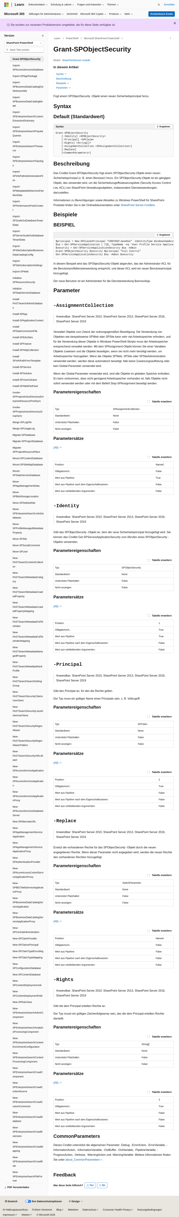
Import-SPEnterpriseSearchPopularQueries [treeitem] (28, 131)
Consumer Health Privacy (117, 1209)
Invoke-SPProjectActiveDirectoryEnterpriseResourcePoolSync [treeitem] (28, 396)
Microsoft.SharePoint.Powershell (101, 38)
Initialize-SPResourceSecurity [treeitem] (24, 280)
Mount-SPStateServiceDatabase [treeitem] (26, 473)
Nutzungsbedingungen (149, 1209)
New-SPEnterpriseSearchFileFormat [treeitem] (27, 1176)
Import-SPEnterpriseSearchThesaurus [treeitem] (28, 146)
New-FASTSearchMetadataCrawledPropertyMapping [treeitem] (28, 607)
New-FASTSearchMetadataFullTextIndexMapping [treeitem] (28, 636)
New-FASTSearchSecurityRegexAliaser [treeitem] (27, 726)
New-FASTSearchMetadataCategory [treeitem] (28, 577)
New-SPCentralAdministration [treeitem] (26, 930)
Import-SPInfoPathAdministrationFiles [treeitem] (28, 176)
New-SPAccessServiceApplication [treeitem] (28, 768)
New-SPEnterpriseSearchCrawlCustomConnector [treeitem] (28, 1102)
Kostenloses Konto (162, 14)
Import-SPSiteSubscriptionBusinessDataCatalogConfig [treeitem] (28, 250)
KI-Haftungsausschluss (15, 1209)
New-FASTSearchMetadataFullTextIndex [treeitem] (28, 621)
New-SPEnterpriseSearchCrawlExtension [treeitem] (28, 1131)
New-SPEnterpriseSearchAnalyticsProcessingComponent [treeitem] (28, 1027)
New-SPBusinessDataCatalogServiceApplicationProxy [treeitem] (28, 917)
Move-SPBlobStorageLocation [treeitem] (26, 494)
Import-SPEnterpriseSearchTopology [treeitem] (28, 161)
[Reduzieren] (42, 36)
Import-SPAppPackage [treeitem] (25, 76)
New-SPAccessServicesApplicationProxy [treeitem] (28, 796)
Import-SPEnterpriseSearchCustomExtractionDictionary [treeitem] (28, 116)
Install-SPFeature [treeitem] (22, 343)
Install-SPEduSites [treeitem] (23, 337)
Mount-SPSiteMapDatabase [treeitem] (28, 464)
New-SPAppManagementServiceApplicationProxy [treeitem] (27, 847)
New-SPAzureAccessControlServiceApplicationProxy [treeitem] (28, 872)
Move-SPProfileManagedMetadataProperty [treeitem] (28, 528)
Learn (57, 38)
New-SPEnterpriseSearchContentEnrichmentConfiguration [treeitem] (28, 1042)
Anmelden (169, 4)
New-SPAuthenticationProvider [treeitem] (26, 859)
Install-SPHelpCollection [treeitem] (26, 350)
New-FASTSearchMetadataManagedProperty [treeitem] (28, 651)
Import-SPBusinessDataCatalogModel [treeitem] (28, 101)
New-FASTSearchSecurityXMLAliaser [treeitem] (28, 755)
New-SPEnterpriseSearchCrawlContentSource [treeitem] (28, 1087)
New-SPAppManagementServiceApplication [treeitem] (27, 832)
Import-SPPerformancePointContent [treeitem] (28, 205)
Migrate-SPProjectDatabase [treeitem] (28, 441)
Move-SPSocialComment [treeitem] (26, 545)
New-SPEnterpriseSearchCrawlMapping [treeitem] (28, 1146)
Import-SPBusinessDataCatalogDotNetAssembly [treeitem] (28, 86)
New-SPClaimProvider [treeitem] (25, 938)
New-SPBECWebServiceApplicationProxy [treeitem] (28, 887)
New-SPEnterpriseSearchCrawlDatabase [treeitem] (28, 1116)
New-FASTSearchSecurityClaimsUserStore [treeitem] (28, 696)
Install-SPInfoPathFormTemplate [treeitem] (27, 358)
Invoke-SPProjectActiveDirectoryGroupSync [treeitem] (28, 411)
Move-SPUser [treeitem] (20, 551)
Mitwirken (73, 1209)
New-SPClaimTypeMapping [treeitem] (27, 957)
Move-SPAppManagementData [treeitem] (26, 483)
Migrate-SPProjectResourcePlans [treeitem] (26, 449)
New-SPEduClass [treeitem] (22, 1002)
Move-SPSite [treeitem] (20, 538)
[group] (113, 248)
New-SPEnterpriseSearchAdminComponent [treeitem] (28, 1012)
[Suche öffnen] (158, 5)
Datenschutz (89, 1209)
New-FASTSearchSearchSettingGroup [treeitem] (27, 681)
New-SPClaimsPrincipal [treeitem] (25, 944)
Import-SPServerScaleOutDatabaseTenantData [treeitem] (28, 235)
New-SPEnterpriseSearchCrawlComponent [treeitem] (28, 1072)
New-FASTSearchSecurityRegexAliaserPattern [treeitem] (27, 741)
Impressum (9, 1214)
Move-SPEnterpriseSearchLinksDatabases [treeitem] (28, 513)
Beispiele (62, 83)
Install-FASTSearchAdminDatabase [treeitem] (27, 303)
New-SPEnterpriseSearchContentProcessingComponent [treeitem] (28, 1057)
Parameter (63, 87)
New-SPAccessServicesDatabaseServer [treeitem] (28, 811)
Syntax (61, 74)
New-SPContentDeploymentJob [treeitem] (27, 983)
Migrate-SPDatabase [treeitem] (24, 435)
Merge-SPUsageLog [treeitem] (24, 428)
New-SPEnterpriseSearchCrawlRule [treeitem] (28, 1161)
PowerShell (72, 38)
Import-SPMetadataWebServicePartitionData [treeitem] (28, 191)
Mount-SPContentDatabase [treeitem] (27, 458)
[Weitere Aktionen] (170, 38)
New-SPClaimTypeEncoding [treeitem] (28, 951)
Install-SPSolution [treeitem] (22, 373)
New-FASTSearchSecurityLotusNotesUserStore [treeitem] (28, 711)
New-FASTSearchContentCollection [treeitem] (28, 562)
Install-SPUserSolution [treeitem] (25, 379)
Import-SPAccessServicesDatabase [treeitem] (28, 67)
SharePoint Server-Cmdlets (138, 205)
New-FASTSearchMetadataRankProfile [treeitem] (27, 666)
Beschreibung (63, 78)
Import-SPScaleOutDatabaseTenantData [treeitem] (28, 220)
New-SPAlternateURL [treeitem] (24, 821)
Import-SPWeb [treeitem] (21, 271)
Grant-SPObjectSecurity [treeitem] (27, 59)
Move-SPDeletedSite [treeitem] (24, 502)
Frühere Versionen (42, 1209)
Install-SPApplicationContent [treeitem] (28, 320)
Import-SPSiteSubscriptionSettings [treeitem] (27, 263)
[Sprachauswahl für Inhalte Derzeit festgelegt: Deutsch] (11, 1201)
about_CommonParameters (82, 1159)
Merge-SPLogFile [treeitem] (22, 422)
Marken (26, 1214)
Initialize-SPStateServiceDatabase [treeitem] (26, 290)
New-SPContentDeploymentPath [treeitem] (27, 993)
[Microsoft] (6, 4)
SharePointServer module (76, 60)
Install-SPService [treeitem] (22, 367)
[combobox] (24, 43)
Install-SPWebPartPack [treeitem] (25, 386)
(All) (57, 447)
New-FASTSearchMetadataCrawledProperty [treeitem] (28, 592)
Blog (58, 1209)
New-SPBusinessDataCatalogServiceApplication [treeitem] (28, 902)
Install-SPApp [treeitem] (20, 314)
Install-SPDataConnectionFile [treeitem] (25, 328)
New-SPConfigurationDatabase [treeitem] (27, 966)
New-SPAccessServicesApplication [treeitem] (28, 781)
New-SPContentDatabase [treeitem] (27, 974)
